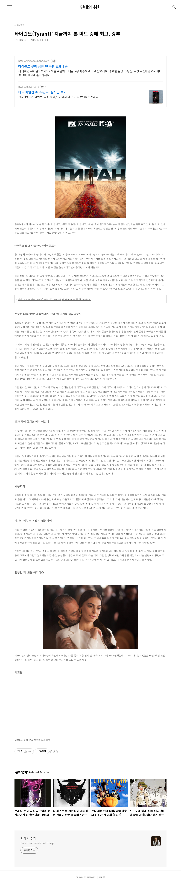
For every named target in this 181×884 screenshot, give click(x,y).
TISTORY (91, 877)
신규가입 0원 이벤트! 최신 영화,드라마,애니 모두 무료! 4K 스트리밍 (58, 97)
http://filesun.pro (28, 86)
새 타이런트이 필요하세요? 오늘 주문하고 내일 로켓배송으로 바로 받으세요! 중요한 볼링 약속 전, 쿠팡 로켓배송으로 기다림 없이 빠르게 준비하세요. (90, 73)
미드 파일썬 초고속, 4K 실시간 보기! (43, 92)
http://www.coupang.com (33, 60)
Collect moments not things (37, 843)
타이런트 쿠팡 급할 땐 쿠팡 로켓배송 (43, 66)
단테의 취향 (90, 7)
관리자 (102, 877)
